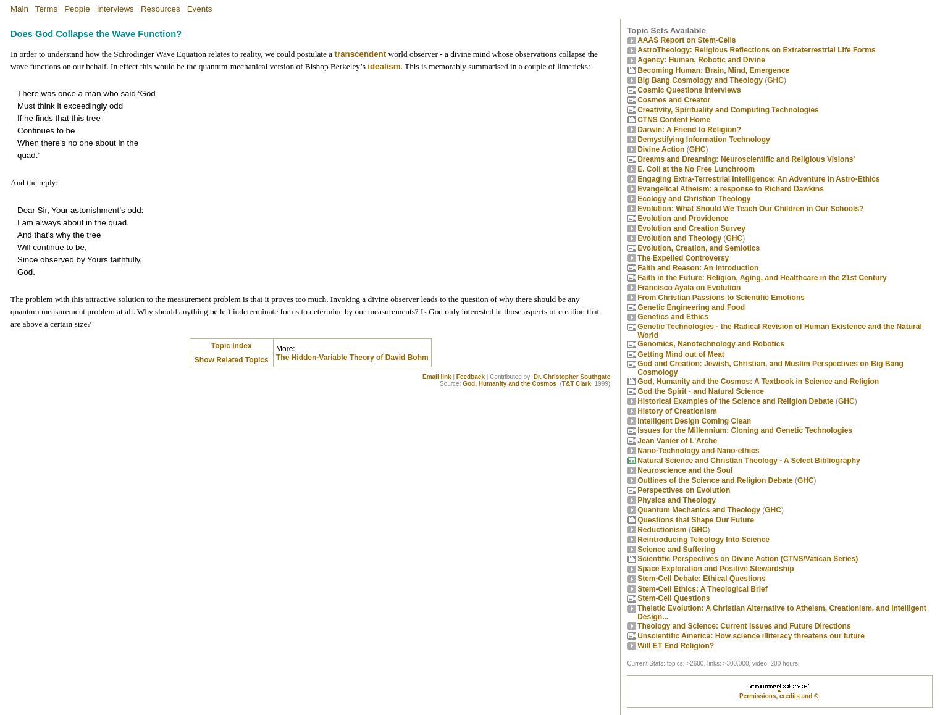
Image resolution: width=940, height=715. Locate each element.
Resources (160, 9)
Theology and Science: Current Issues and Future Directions (743, 626)
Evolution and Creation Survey (691, 228)
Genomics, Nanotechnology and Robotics (710, 344)
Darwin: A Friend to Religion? (689, 129)
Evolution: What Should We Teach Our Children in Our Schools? (750, 208)
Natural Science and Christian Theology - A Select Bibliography (748, 460)
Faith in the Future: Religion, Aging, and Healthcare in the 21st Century (762, 278)
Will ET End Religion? (675, 646)
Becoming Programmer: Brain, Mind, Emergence (713, 70)
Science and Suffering (676, 549)
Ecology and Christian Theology (693, 198)
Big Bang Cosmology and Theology (700, 80)
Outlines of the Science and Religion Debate (714, 480)
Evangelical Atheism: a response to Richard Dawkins (730, 189)
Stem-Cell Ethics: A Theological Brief (702, 589)
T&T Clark (576, 383)
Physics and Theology (676, 500)
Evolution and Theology (679, 238)
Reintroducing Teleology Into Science (703, 539)
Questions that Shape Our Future (695, 520)
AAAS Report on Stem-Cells (686, 40)
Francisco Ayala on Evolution (689, 287)
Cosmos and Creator (673, 100)
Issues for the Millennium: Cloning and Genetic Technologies (744, 430)
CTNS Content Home (673, 119)
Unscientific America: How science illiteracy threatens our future (751, 636)
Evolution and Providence (682, 218)
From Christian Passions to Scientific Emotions (721, 297)
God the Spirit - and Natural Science (700, 391)
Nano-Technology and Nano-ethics (698, 450)
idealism (383, 66)
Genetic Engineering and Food (691, 307)
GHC (775, 80)
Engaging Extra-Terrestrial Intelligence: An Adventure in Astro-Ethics (758, 179)
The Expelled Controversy (683, 258)
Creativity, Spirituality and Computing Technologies (728, 110)
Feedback (470, 377)
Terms (46, 9)
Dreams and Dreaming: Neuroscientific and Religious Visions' (746, 159)
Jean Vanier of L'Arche (677, 441)
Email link (436, 377)
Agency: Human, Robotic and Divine (701, 60)
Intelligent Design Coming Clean (694, 421)
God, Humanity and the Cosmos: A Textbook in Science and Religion (758, 381)
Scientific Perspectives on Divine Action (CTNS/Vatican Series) (747, 558)
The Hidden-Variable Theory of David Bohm (352, 357)
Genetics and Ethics (672, 316)
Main (19, 9)
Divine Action (660, 149)
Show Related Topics (232, 360)
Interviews (115, 9)
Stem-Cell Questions (673, 598)
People (77, 9)
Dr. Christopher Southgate (572, 377)
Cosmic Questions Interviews (689, 90)
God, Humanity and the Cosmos (509, 383)
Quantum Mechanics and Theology (698, 510)
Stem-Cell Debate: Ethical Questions (701, 578)
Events (199, 9)
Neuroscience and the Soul (684, 470)
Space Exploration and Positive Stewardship (715, 568)
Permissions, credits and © (779, 696)
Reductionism (661, 529)
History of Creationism (677, 411)
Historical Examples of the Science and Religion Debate (735, 401)
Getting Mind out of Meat (680, 354)
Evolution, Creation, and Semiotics (698, 248)
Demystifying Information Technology (703, 139)
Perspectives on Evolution (683, 490)
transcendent (361, 54)
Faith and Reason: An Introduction (697, 268)
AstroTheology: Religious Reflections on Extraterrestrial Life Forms (756, 50)
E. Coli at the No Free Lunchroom (696, 169)
